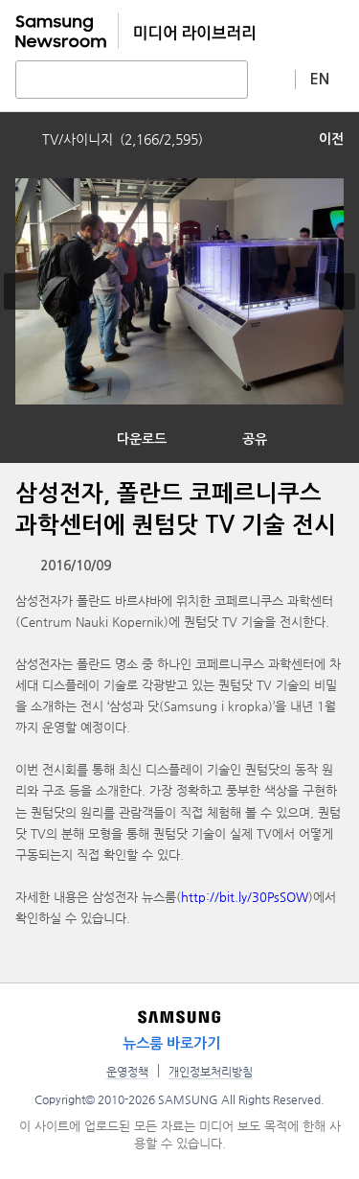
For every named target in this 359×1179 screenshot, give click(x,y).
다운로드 (142, 439)
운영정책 (127, 1071)
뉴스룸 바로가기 (171, 1043)
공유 (254, 439)
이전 (331, 139)
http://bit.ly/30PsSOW (244, 897)
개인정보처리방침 (210, 1071)
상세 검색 (271, 78)
